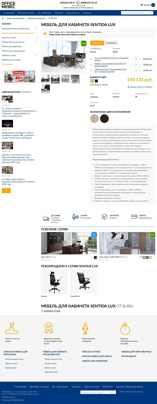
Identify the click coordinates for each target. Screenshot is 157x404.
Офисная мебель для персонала (15, 28)
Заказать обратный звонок (71, 7)
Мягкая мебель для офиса (13, 42)
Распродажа (7, 64)
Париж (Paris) (75, 296)
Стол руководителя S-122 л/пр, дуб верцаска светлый (111, 59)
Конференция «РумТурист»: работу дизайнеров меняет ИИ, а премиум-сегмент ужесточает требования (18, 135)
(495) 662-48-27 (7, 400)
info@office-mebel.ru (9, 397)
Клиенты (59, 13)
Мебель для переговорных (13, 51)
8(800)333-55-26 (89, 2)
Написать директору (87, 7)
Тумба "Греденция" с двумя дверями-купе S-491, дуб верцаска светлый (110, 70)
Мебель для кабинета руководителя (17, 33)
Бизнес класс (10, 367)
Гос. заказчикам (44, 13)
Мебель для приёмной (94, 360)
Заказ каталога (72, 13)
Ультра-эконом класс (14, 359)
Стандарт (94, 96)
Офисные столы (9, 55)
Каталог (6, 23)
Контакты (87, 13)
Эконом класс (11, 363)
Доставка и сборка (26, 13)
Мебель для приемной (11, 46)
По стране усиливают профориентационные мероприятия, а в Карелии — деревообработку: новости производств (19, 112)
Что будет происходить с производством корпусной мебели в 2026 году (18, 181)
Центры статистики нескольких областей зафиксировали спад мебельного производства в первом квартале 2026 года (18, 158)
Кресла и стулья (9, 37)
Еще (6, 191)
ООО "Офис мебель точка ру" (29, 394)
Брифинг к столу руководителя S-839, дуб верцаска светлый (110, 64)
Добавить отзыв (52, 311)
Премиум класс (51, 372)
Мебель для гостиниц (11, 60)
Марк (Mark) (45, 257)
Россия (93, 51)
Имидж (44, 296)
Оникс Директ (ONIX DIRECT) (110, 257)
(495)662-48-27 (67, 2)
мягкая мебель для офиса (97, 356)
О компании (9, 13)
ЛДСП (115, 51)
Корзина (149, 5)
